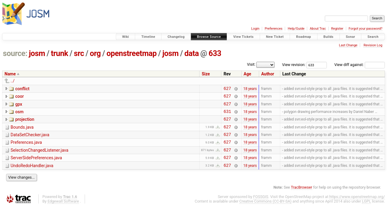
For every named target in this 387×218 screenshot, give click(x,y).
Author (267, 73)
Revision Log (372, 45)
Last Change (348, 45)
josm (37, 53)
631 (227, 115)
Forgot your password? (365, 29)
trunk (59, 53)
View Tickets (243, 37)
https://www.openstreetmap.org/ (357, 206)
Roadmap (303, 37)
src (79, 53)
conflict (22, 88)
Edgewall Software (63, 211)
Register (337, 29)
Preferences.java (26, 148)
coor (19, 97)
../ (13, 80)
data (191, 53)
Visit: (251, 64)
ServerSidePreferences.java (36, 166)
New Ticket (275, 37)
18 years (250, 89)
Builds (328, 37)
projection (24, 123)
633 (215, 53)
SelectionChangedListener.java (39, 157)
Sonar (350, 37)
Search (373, 37)
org (95, 53)
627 (227, 89)
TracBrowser (301, 197)
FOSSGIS (260, 206)
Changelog (175, 37)
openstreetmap (131, 53)
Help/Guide (296, 29)
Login (255, 29)
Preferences (273, 29)
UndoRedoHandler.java (32, 174)
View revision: (293, 64)
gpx (18, 106)
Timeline (148, 37)
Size (206, 73)
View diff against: (359, 64)
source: (15, 53)
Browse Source (209, 37)
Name (10, 73)
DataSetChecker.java (30, 140)
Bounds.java (22, 131)
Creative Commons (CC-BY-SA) (265, 211)
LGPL (366, 211)
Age (247, 73)
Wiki (125, 37)
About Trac (318, 29)
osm (19, 114)
